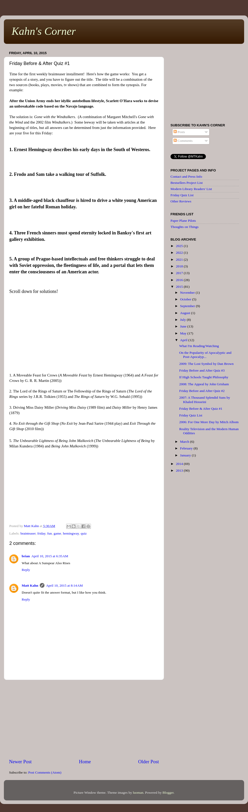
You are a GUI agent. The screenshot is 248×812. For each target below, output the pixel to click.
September (188, 306)
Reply (26, 570)
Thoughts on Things (185, 227)
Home (85, 761)
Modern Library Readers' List (191, 189)
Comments (183, 141)
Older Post (148, 761)
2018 (180, 266)
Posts (179, 132)
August (185, 313)
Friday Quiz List (182, 195)
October (186, 299)
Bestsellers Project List (187, 183)
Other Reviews (181, 201)
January (186, 455)
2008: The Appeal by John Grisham (204, 384)
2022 (180, 253)
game (57, 533)
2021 (180, 259)
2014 (180, 464)
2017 (180, 273)
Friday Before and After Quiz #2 (202, 391)
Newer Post (20, 761)
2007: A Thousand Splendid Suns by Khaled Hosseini (204, 400)
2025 (180, 246)
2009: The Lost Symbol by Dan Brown (206, 364)
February (186, 448)
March (185, 442)
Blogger (168, 792)
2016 (180, 280)
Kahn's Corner (44, 31)
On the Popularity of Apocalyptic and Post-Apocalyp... (205, 355)
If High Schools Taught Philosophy (203, 377)
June (183, 326)
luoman (138, 792)
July (183, 320)
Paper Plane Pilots (183, 221)
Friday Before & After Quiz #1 (200, 409)
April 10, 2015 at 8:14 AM (64, 585)
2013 (180, 470)
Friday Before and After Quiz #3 (202, 370)
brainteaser (28, 533)
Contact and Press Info (186, 176)
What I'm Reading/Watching (199, 346)
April (184, 340)
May (183, 333)
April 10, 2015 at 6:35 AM (50, 556)
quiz (84, 533)
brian (26, 556)
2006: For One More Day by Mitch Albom (209, 422)
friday (41, 533)
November (188, 292)
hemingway (71, 533)
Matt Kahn (30, 585)
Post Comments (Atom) (44, 772)
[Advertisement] (84, 719)
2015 (180, 287)
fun (49, 533)
